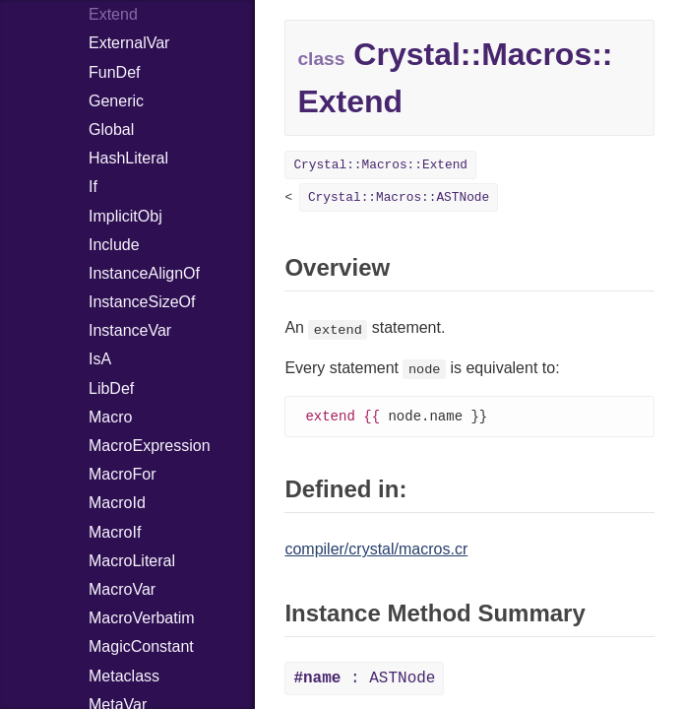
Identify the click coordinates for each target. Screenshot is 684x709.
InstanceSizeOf (142, 301)
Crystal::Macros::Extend (380, 165)
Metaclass (124, 676)
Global (111, 129)
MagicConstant (141, 646)
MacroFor (122, 474)
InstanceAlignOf (144, 273)
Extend (113, 14)
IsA (100, 359)
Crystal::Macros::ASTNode (398, 197)
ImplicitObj (125, 216)
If (93, 186)
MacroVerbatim (142, 618)
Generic (116, 101)
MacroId (117, 502)
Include (114, 244)
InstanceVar (130, 330)
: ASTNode (364, 679)
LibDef (111, 388)
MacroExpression (150, 445)
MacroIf (115, 532)
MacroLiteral (132, 560)
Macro (110, 417)
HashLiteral (128, 158)
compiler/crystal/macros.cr (375, 550)
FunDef (114, 72)
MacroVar (122, 589)
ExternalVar (129, 42)
